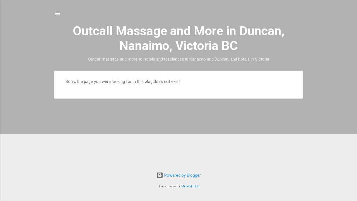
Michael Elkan (190, 186)
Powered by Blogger (178, 175)
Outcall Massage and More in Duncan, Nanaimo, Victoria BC (178, 38)
